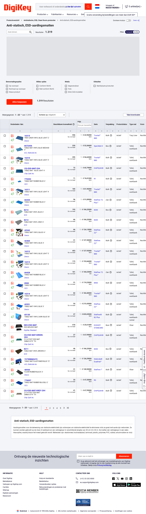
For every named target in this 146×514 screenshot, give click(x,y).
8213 (26, 220)
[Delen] (136, 20)
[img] (17, 8)
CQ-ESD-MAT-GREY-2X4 (34, 390)
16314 (27, 294)
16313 (27, 262)
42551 (27, 304)
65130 (27, 315)
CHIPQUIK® (98, 168)
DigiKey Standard (30, 330)
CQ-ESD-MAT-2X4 (32, 168)
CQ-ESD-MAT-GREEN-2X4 (33, 336)
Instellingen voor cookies (123, 511)
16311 (27, 190)
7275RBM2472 (30, 359)
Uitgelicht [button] (47, 115)
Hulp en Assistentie (46, 478)
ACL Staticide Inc (30, 153)
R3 (95, 380)
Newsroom (7, 496)
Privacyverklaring (104, 465)
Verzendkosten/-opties (47, 484)
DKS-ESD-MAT (30, 325)
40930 (27, 370)
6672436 (28, 146)
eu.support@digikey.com (87, 482)
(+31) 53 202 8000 (85, 479)
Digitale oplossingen (10, 493)
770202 (27, 179)
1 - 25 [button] (17, 115)
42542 (27, 230)
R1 (95, 179)
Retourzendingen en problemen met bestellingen (52, 488)
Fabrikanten (56, 14)
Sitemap (6, 490)
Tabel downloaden (133, 115)
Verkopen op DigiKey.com (12, 484)
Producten (41, 14)
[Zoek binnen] (18, 32)
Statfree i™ (98, 370)
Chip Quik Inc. (29, 174)
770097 (27, 380)
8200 (96, 210)
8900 (26, 283)
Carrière (6, 487)
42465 (27, 241)
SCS (25, 184)
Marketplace (7, 481)
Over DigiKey (7, 478)
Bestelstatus (43, 481)
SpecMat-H (98, 146)
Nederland (22, 511)
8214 (26, 210)
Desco (26, 141)
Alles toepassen (19, 102)
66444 (27, 200)
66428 (27, 272)
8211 (26, 349)
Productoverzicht (13, 20)
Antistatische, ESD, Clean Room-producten (39, 20)
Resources (71, 14)
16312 (27, 251)
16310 (27, 158)
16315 (27, 136)
